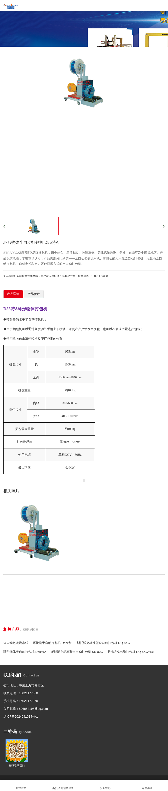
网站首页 (21, 785)
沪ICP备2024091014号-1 (20, 716)
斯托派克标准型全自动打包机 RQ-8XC (103, 643)
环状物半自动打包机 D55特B (52, 643)
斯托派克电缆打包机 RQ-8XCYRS (130, 652)
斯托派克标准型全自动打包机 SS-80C (77, 652)
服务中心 (105, 785)
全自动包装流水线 (15, 643)
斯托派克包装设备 (63, 785)
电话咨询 (147, 785)
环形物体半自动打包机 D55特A (24, 652)
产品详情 (13, 294)
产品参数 (34, 294)
